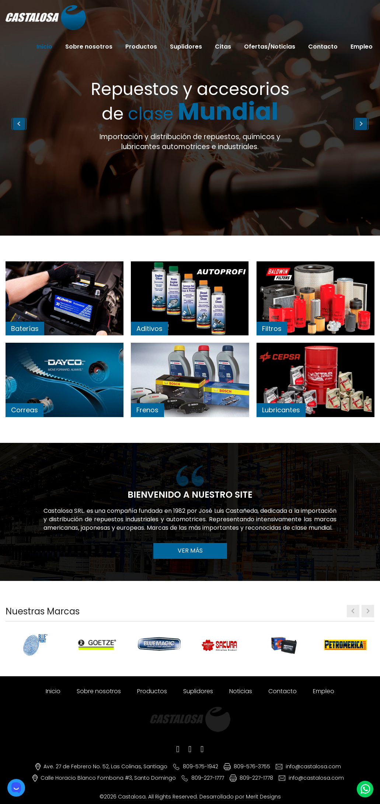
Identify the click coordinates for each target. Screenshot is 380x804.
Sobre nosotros (88, 46)
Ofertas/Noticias (269, 46)
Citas (223, 46)
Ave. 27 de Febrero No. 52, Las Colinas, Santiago (105, 766)
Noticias (240, 691)
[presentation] (353, 611)
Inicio (44, 46)
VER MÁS (190, 550)
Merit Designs (263, 796)
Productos (141, 46)
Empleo (362, 46)
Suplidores (186, 46)
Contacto (323, 46)
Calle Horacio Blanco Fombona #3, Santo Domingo (108, 778)
